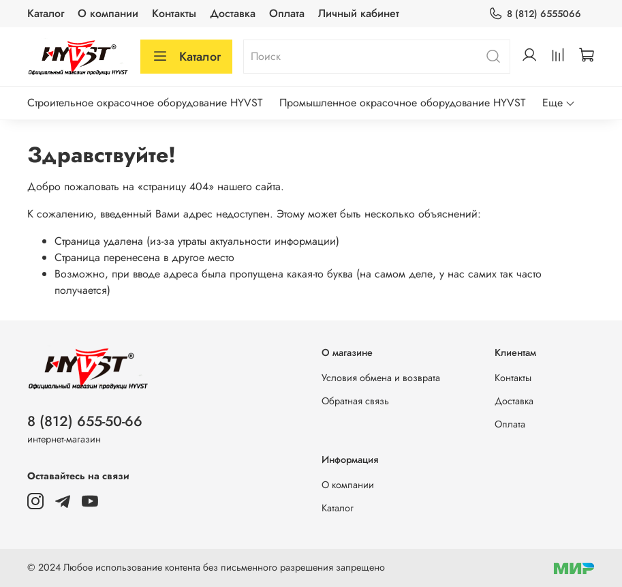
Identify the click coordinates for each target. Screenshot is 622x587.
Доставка (232, 13)
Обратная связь (355, 401)
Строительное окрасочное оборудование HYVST (144, 102)
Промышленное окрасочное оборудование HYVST (402, 102)
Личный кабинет (358, 13)
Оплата (287, 13)
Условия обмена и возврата (381, 378)
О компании (108, 13)
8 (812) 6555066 (534, 14)
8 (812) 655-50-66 (84, 421)
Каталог (45, 13)
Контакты (174, 13)
